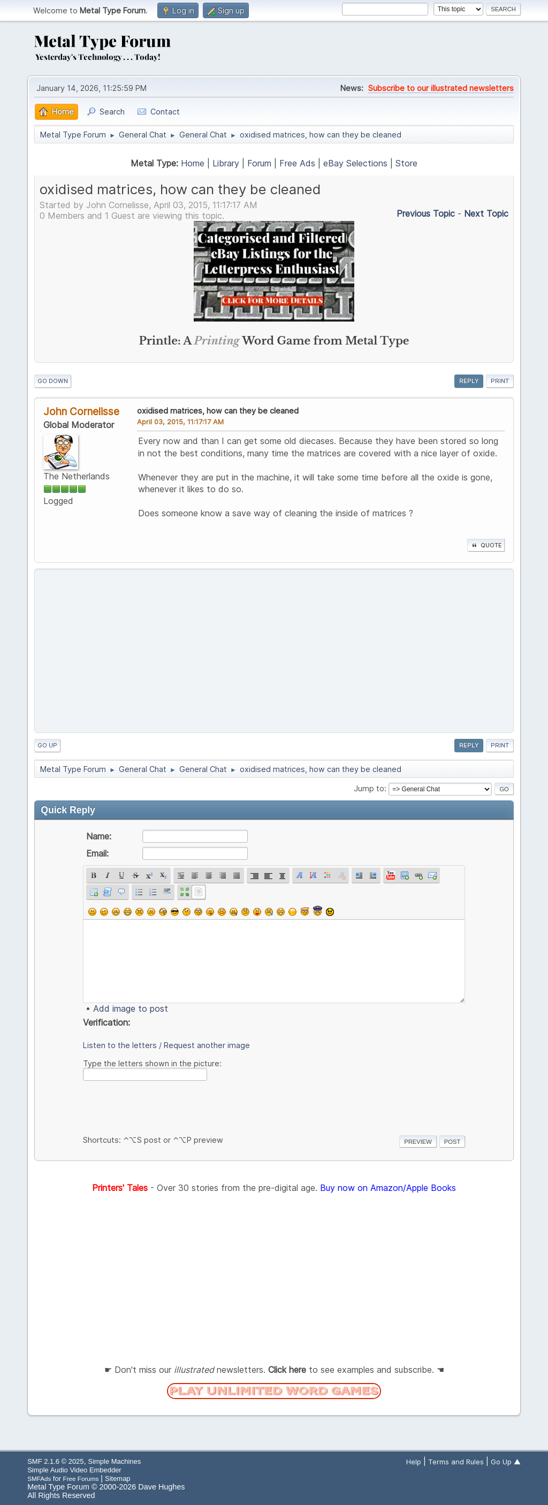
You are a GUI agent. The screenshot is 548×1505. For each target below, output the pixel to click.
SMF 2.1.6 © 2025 (55, 1461)
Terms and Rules (456, 1461)
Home (192, 163)
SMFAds (39, 1478)
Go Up (47, 745)
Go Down (52, 381)
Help (413, 1461)
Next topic (486, 213)
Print (500, 381)
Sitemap (118, 1479)
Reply (468, 381)
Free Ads (297, 163)
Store (406, 163)
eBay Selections (355, 163)
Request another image (207, 1045)
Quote (486, 545)
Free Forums (81, 1478)
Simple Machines (114, 1461)
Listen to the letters (120, 1045)
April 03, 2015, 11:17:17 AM (180, 421)
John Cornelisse (81, 411)
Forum (259, 163)
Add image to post (130, 1008)
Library (225, 163)
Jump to (369, 788)
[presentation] (164, 1106)
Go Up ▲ (506, 1461)
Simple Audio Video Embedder (74, 1470)
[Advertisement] (274, 651)
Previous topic (426, 213)
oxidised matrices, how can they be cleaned (218, 410)
